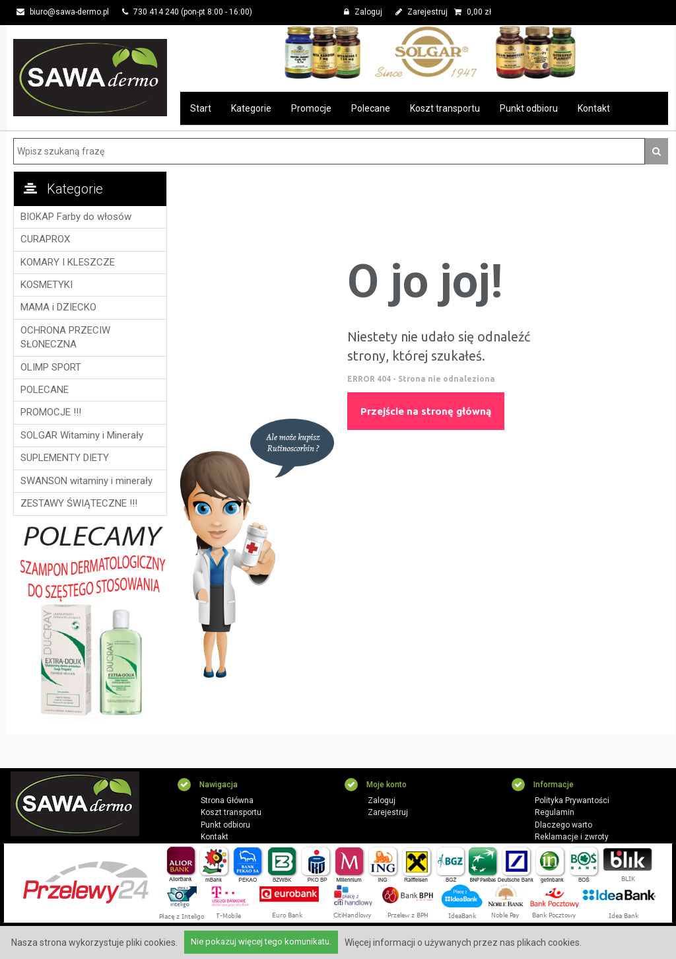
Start (200, 108)
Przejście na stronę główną (425, 411)
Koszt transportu (445, 108)
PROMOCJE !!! (50, 412)
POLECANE (44, 390)
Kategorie (251, 108)
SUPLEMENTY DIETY (64, 458)
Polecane (370, 108)
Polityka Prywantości (572, 800)
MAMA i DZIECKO (58, 307)
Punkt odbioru (529, 108)
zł (472, 12)
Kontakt (594, 108)
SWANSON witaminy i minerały (86, 481)
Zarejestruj (421, 12)
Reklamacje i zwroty (572, 836)
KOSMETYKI (46, 285)
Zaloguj (363, 12)
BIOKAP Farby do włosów (75, 217)
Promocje (311, 108)
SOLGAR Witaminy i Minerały (81, 435)
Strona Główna (227, 800)
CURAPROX (45, 239)
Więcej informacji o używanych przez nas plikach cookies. (463, 942)
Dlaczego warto (563, 825)
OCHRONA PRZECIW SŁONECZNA (65, 337)
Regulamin (554, 812)
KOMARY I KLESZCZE (67, 262)
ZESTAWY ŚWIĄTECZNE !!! (78, 503)
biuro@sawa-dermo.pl (63, 12)
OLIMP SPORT (50, 367)
